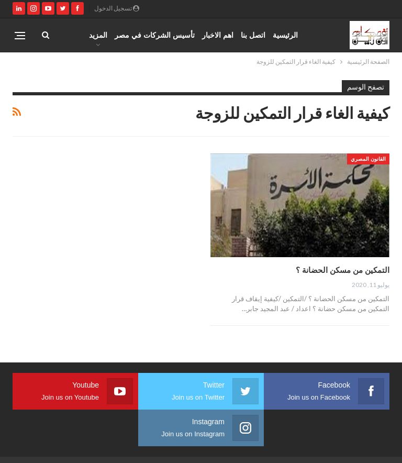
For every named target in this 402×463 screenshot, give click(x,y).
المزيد (98, 35)
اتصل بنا (253, 35)
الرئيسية (285, 35)
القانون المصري (368, 158)
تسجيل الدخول (116, 8)
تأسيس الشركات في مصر (155, 35)
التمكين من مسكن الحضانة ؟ (342, 269)
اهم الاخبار (217, 35)
